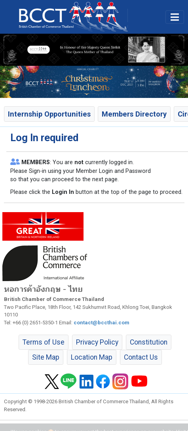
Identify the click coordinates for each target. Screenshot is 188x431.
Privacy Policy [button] (97, 342)
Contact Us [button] (141, 357)
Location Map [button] (91, 357)
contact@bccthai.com (101, 323)
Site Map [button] (45, 357)
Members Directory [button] (134, 114)
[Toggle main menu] (174, 17)
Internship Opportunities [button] (49, 114)
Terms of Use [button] (44, 342)
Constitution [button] (148, 342)
